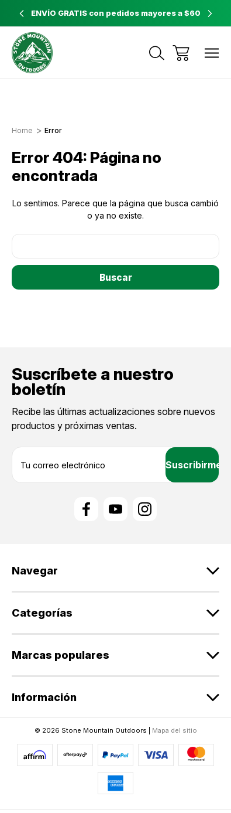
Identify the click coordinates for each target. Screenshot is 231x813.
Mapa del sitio (174, 733)
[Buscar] (156, 53)
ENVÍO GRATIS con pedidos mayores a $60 (116, 13)
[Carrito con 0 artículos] (181, 53)
